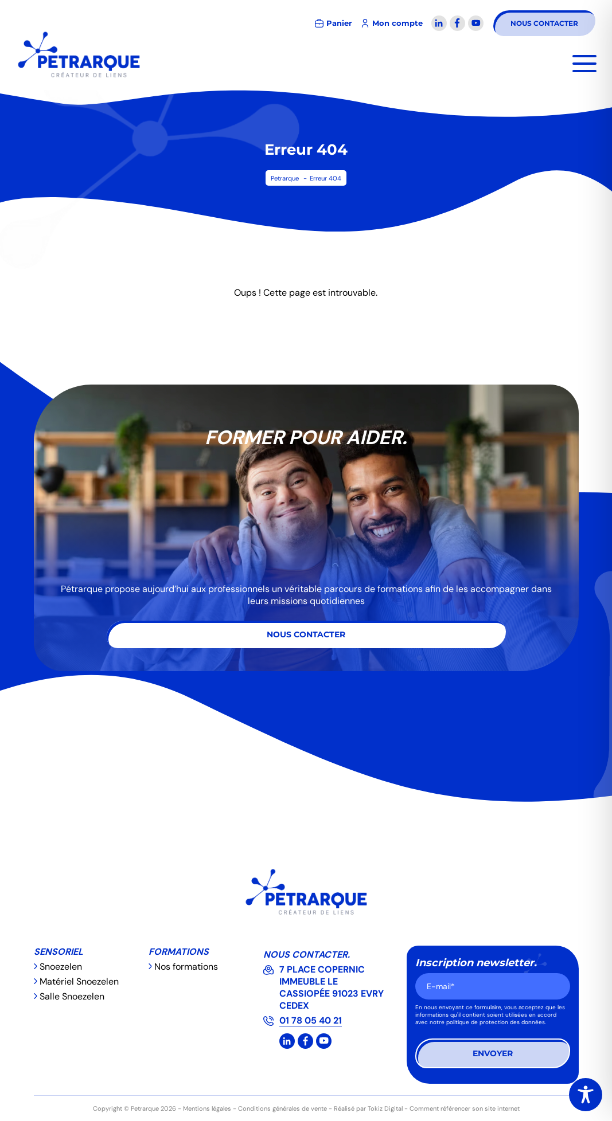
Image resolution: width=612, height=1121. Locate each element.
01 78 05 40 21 (310, 1020)
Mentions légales (207, 1108)
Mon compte (397, 23)
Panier (339, 23)
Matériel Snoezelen (79, 981)
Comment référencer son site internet (465, 1108)
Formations (179, 952)
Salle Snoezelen (72, 996)
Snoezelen (61, 967)
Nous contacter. (306, 954)
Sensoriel (58, 952)
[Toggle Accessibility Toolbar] (585, 1094)
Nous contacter (544, 23)
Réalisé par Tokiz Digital (368, 1108)
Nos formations (186, 967)
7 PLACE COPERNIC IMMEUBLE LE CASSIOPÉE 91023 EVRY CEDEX (331, 987)
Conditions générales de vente (282, 1108)
